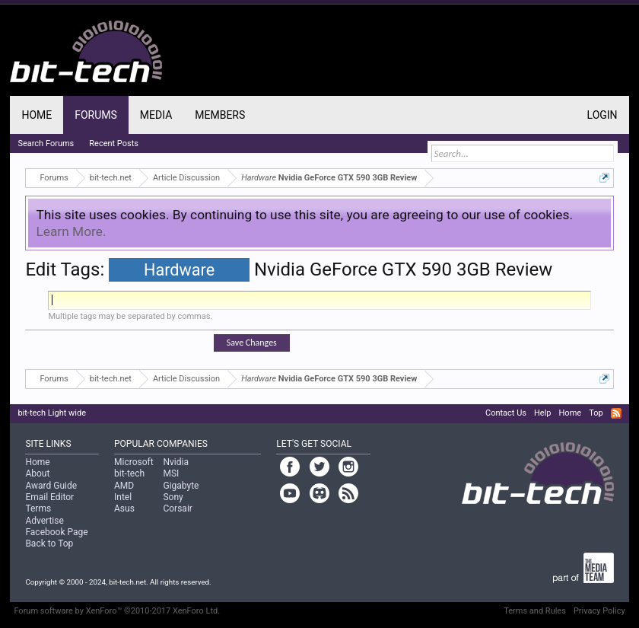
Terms (38, 508)
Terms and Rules (535, 611)
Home (36, 115)
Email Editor (49, 497)
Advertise (44, 520)
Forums (96, 115)
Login (602, 115)
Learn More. (71, 231)
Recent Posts (113, 143)
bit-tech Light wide (51, 413)
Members (220, 115)
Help (543, 413)
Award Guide (51, 485)
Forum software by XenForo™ (117, 611)
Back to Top (49, 543)
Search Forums (45, 143)
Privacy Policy (599, 611)
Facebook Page (56, 532)
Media (156, 115)
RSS (616, 413)
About (37, 473)
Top (595, 413)
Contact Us (505, 413)
